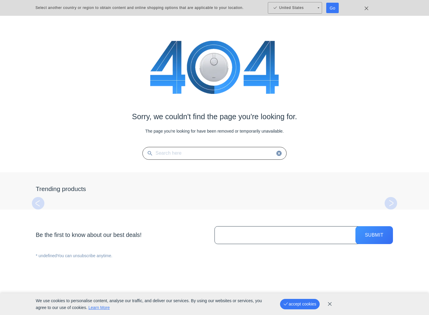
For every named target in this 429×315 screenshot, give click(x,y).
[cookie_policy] (330, 304)
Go (332, 8)
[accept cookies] (300, 304)
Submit (374, 235)
